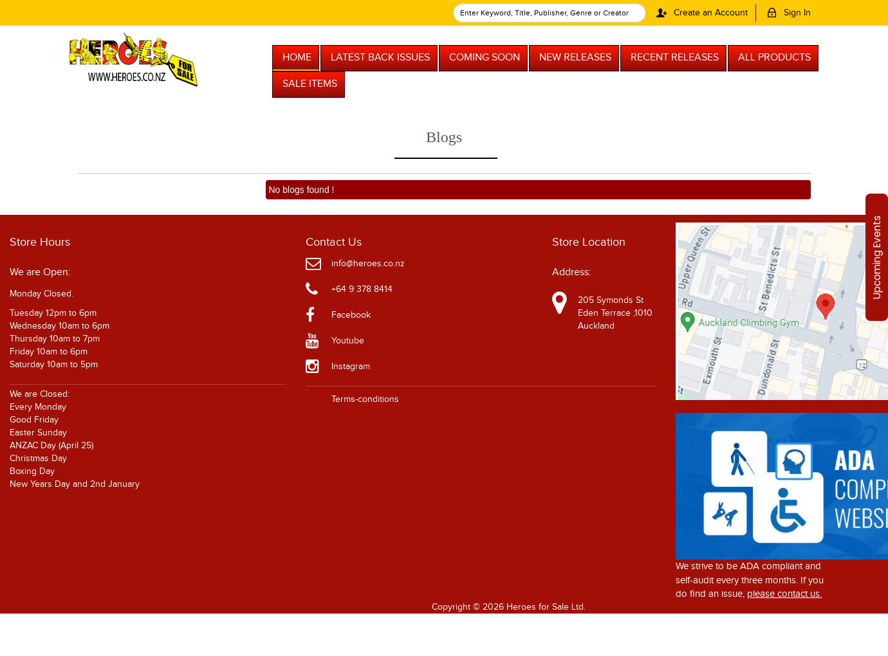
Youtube (347, 341)
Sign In (786, 13)
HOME (296, 57)
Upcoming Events (876, 257)
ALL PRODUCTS (774, 57)
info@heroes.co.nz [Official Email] (368, 264)
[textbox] (549, 13)
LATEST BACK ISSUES (380, 57)
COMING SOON (484, 57)
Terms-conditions (365, 399)
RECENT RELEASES (675, 57)
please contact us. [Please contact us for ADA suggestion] (784, 593)
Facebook (351, 315)
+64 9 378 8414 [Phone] (362, 289)
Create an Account (700, 13)
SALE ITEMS (309, 84)
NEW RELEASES (575, 57)
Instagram (350, 366)
